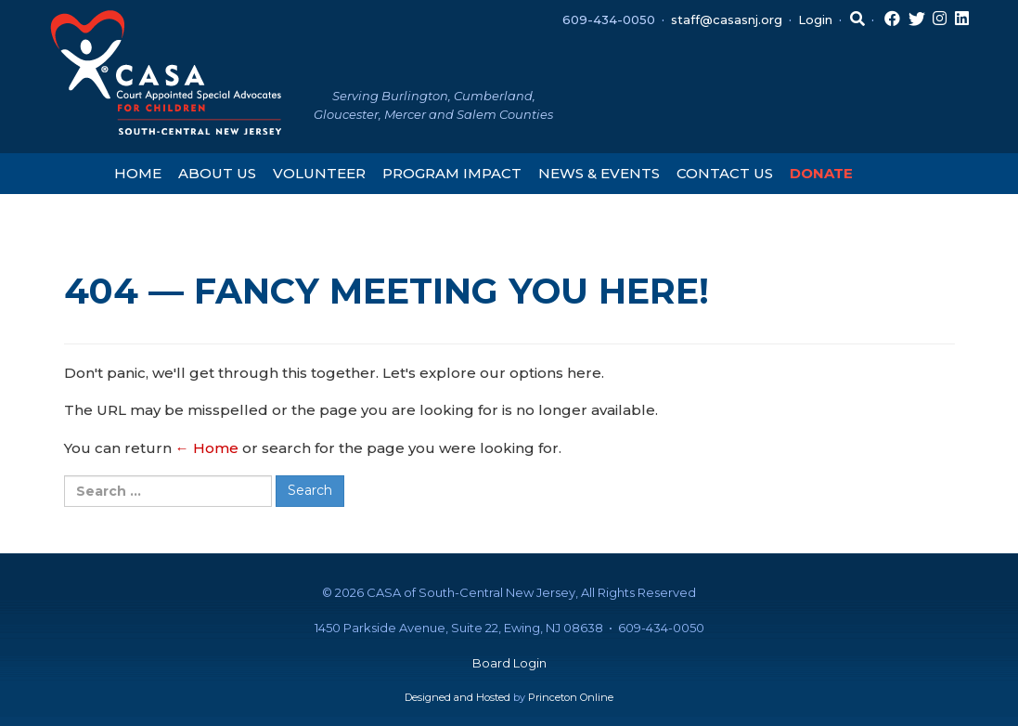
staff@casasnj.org (726, 19)
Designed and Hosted (457, 697)
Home (137, 173)
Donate (821, 173)
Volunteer (319, 173)
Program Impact (452, 173)
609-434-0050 (608, 19)
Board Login (509, 662)
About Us (217, 173)
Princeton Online (570, 697)
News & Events (599, 173)
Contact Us (725, 173)
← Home (206, 448)
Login (815, 19)
